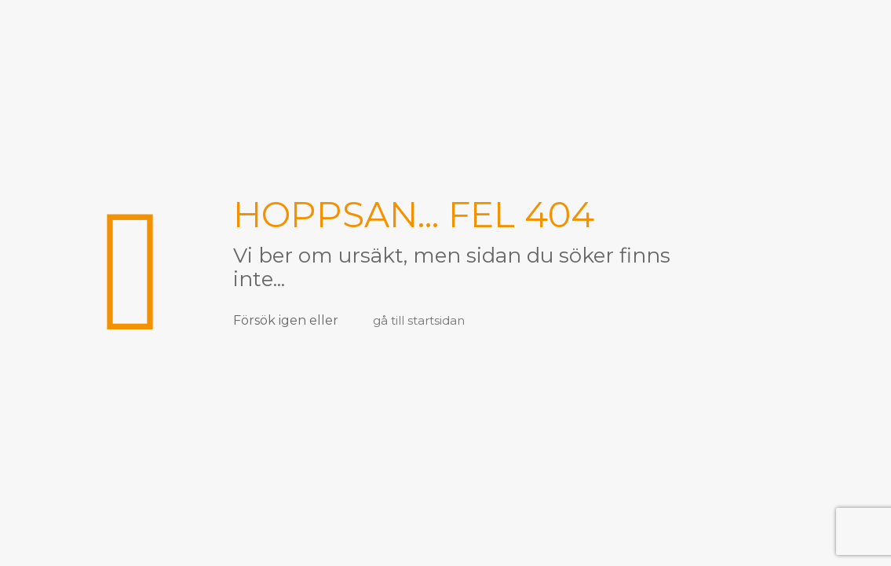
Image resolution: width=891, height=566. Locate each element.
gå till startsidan (419, 320)
